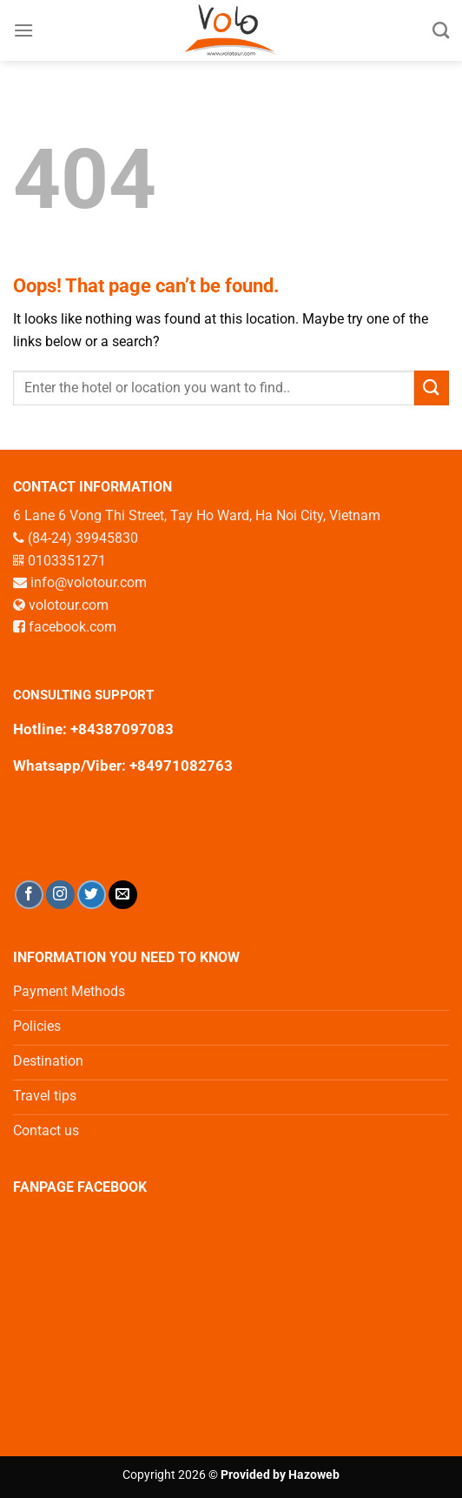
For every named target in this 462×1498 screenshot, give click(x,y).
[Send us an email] (123, 894)
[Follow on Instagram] (60, 894)
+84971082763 (179, 765)
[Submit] (431, 388)
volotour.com (69, 605)
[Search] (440, 30)
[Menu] (23, 30)
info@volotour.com (88, 582)
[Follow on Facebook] (29, 894)
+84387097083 (122, 729)
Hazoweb (314, 1475)
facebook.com (72, 627)
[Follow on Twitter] (91, 894)
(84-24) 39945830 (83, 538)
